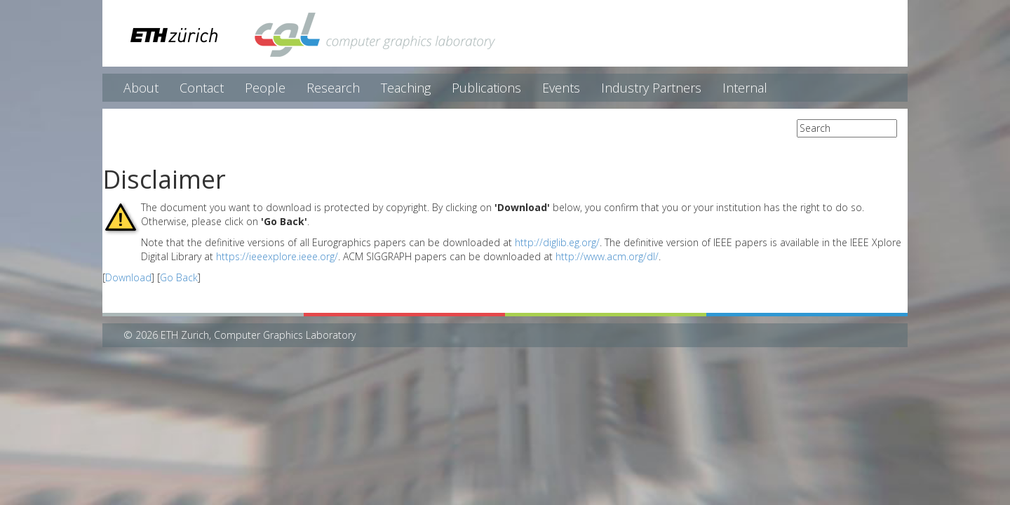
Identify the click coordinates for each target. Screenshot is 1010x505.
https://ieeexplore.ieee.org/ (277, 256)
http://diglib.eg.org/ (557, 242)
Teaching (406, 87)
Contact (202, 87)
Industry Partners (651, 87)
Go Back (179, 277)
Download (128, 277)
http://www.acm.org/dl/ (607, 256)
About (141, 87)
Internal (744, 87)
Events (561, 87)
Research (333, 87)
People (265, 87)
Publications (486, 87)
